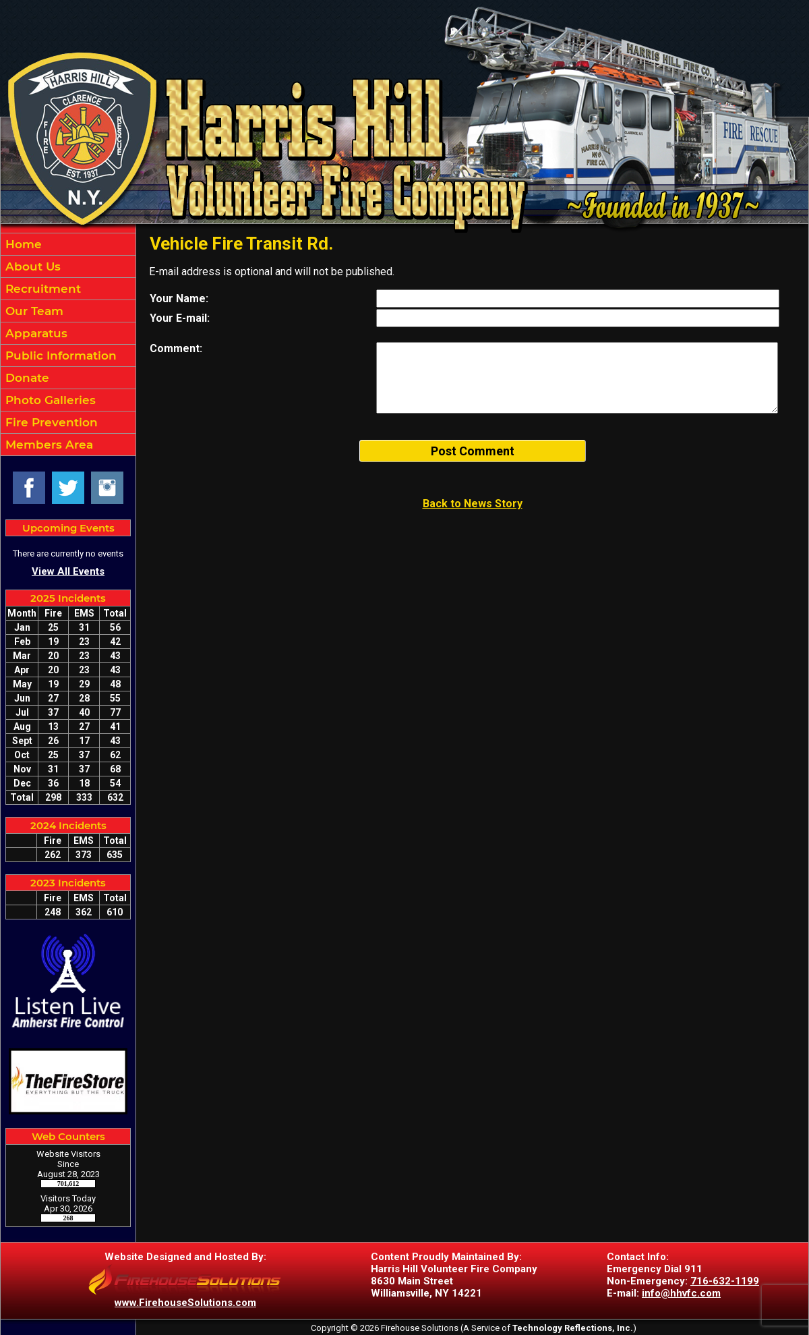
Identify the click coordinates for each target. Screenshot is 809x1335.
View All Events (68, 571)
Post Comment (472, 451)
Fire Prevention (50, 422)
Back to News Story (472, 503)
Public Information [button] (59, 355)
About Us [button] (31, 266)
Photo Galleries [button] (49, 400)
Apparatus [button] (34, 333)
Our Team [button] (32, 311)
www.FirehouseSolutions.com (185, 1303)
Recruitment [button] (41, 288)
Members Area (47, 444)
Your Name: (179, 298)
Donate (25, 378)
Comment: (176, 348)
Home (22, 244)
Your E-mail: (180, 318)
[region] (68, 344)
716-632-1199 (724, 1281)
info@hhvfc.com (681, 1293)
